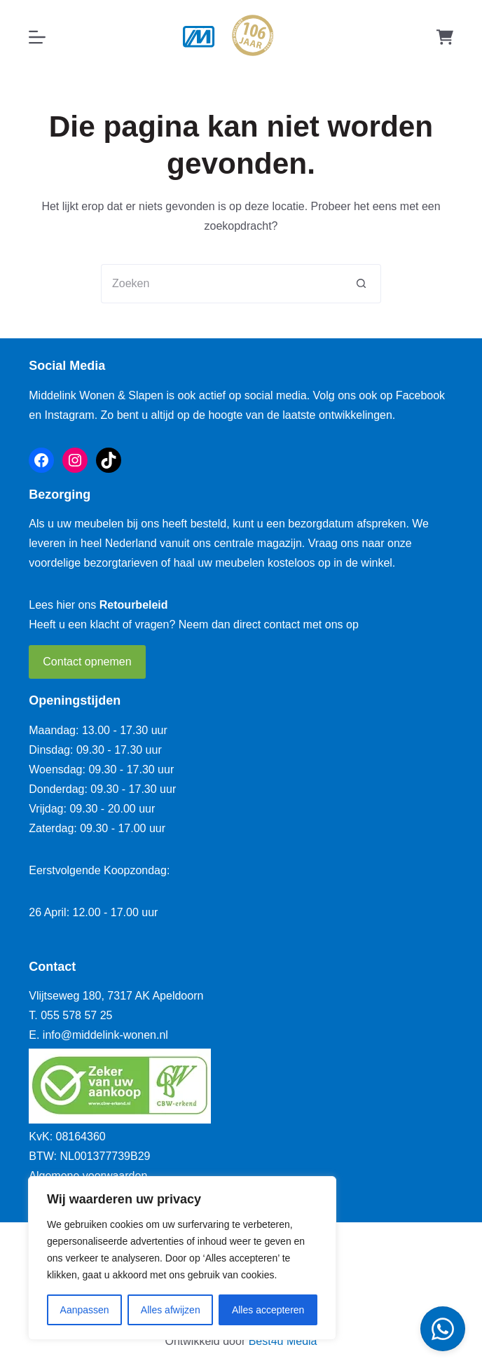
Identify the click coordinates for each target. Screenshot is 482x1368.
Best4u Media (283, 1341)
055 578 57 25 (76, 1015)
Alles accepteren (268, 1309)
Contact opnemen (87, 662)
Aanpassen (84, 1309)
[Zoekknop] (361, 283)
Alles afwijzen (170, 1309)
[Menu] (37, 37)
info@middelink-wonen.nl (105, 1035)
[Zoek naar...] (221, 283)
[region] (182, 1258)
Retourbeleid (133, 605)
